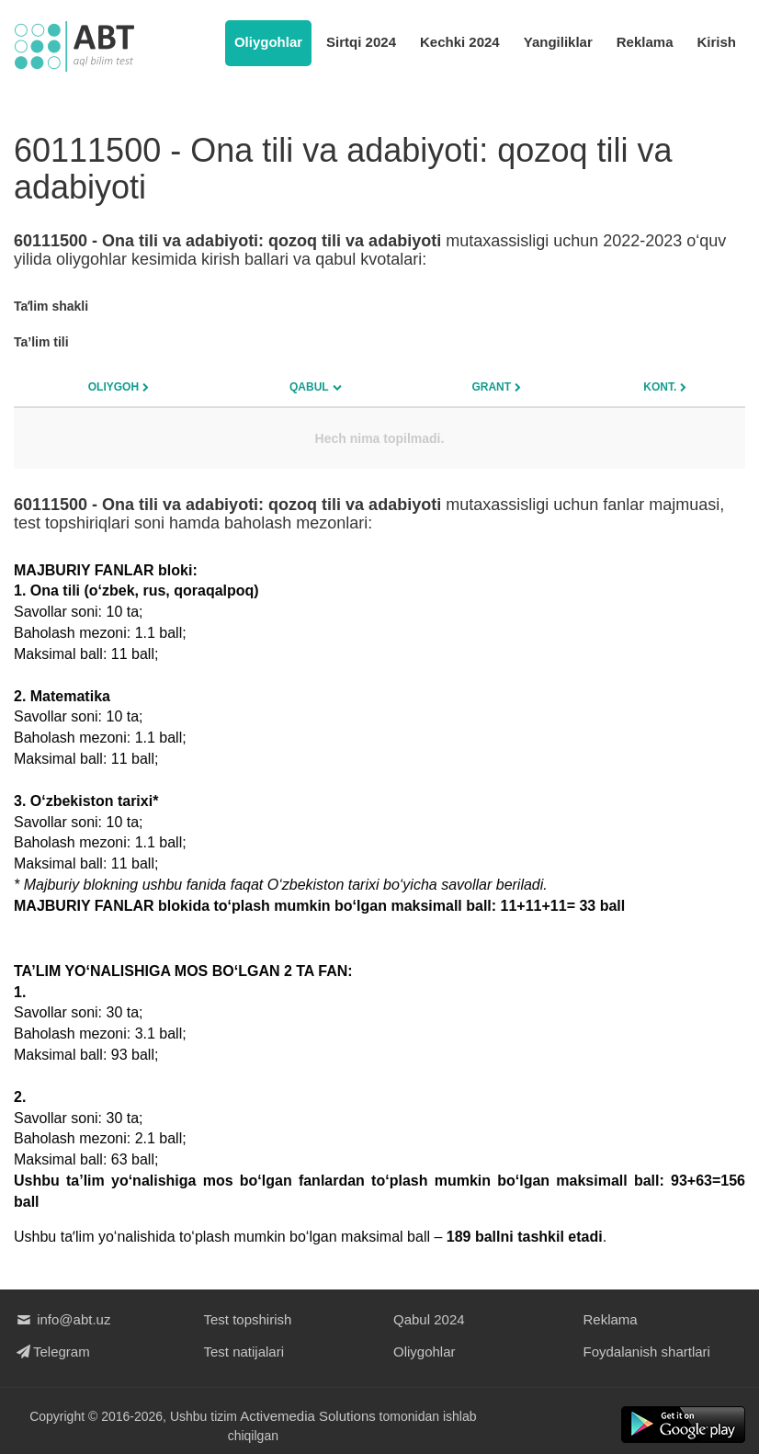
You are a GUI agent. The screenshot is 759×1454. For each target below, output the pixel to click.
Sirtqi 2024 (361, 42)
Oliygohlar (268, 42)
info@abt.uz (62, 1319)
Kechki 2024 (460, 42)
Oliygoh (113, 387)
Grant (491, 387)
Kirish (716, 42)
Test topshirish (248, 1319)
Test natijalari (244, 1351)
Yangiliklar (558, 42)
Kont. (659, 387)
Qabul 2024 (429, 1319)
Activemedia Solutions (309, 1416)
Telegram (52, 1351)
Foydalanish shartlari (646, 1351)
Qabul (309, 387)
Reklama (645, 42)
